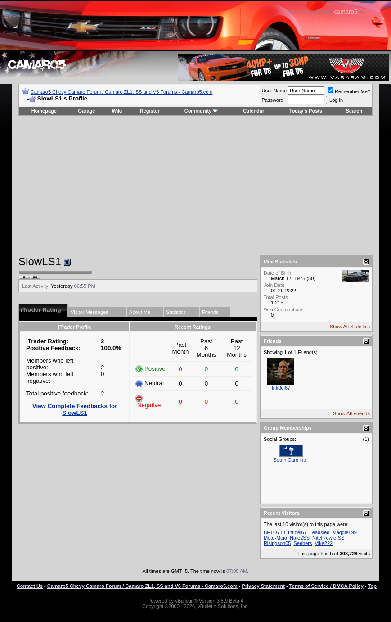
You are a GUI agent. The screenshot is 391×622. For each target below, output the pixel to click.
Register (150, 111)
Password (272, 100)
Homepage (44, 111)
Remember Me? (349, 91)
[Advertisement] (195, 186)
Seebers (303, 543)
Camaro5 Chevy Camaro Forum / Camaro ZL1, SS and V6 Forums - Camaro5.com (122, 92)
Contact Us (30, 586)
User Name (274, 90)
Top (372, 586)
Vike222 (324, 543)
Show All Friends (351, 413)
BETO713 (274, 532)
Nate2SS (300, 537)
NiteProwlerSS (328, 537)
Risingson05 (277, 543)
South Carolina (290, 460)
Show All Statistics (350, 326)
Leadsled (320, 532)
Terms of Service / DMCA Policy (326, 586)
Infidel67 (281, 387)
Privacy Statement (263, 586)
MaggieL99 (344, 532)
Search (354, 111)
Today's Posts (305, 111)
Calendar (253, 111)
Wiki (117, 111)
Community (201, 111)
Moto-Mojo (275, 537)
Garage (86, 111)
